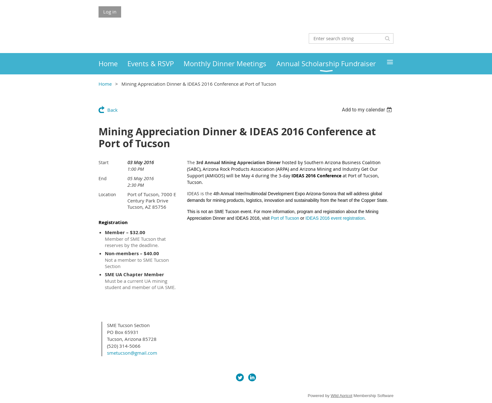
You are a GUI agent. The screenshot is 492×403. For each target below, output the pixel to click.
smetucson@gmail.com (132, 353)
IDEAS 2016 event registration (334, 218)
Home (105, 84)
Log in (109, 11)
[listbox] (367, 110)
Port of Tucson (285, 218)
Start (104, 162)
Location (107, 194)
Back (112, 110)
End (103, 178)
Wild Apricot (341, 395)
